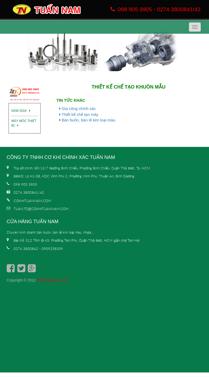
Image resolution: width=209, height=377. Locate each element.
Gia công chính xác (77, 108)
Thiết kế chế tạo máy (78, 114)
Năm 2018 (20, 111)
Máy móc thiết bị (24, 123)
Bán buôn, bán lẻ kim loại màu (87, 120)
